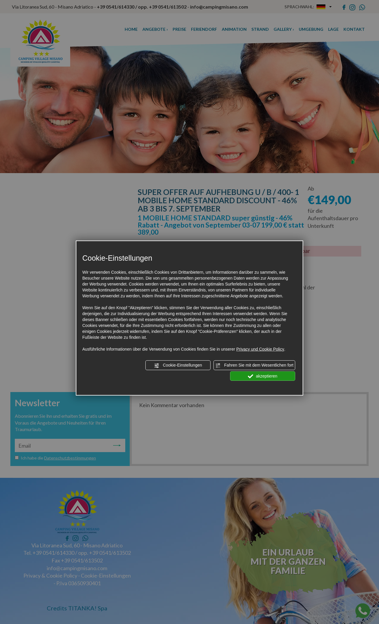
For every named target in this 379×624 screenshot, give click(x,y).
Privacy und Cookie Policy (260, 349)
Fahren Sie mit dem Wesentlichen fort (254, 365)
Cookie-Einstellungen (178, 365)
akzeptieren (262, 376)
